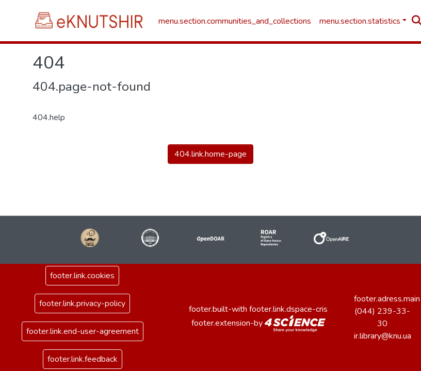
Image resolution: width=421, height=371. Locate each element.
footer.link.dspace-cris (288, 309)
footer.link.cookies (82, 275)
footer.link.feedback (82, 359)
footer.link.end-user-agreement (82, 331)
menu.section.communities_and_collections (234, 21)
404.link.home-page (210, 154)
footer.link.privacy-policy (82, 303)
